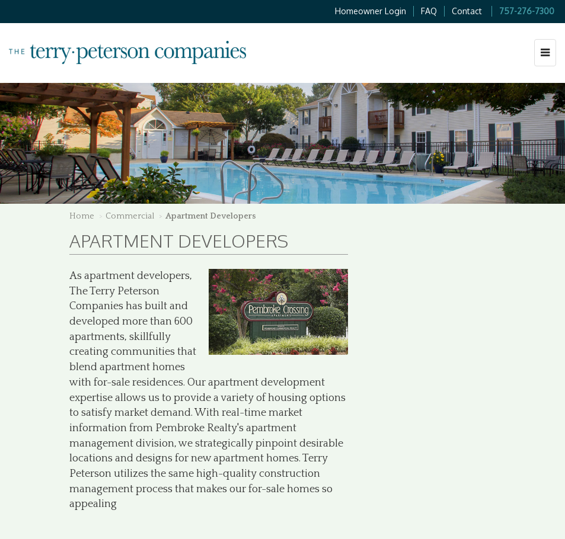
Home (81, 216)
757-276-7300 (526, 11)
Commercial (130, 216)
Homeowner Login (370, 11)
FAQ (429, 11)
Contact (467, 11)
